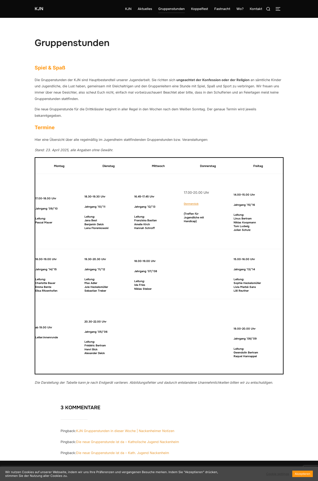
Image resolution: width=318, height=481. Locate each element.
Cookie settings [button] (277, 474)
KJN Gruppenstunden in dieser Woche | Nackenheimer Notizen (125, 431)
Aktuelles (145, 9)
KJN (40, 8)
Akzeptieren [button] (302, 473)
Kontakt (256, 9)
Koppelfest (199, 9)
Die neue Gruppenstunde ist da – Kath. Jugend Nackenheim (122, 453)
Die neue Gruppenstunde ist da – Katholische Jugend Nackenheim (127, 442)
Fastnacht (222, 9)
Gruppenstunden (171, 9)
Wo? (240, 9)
